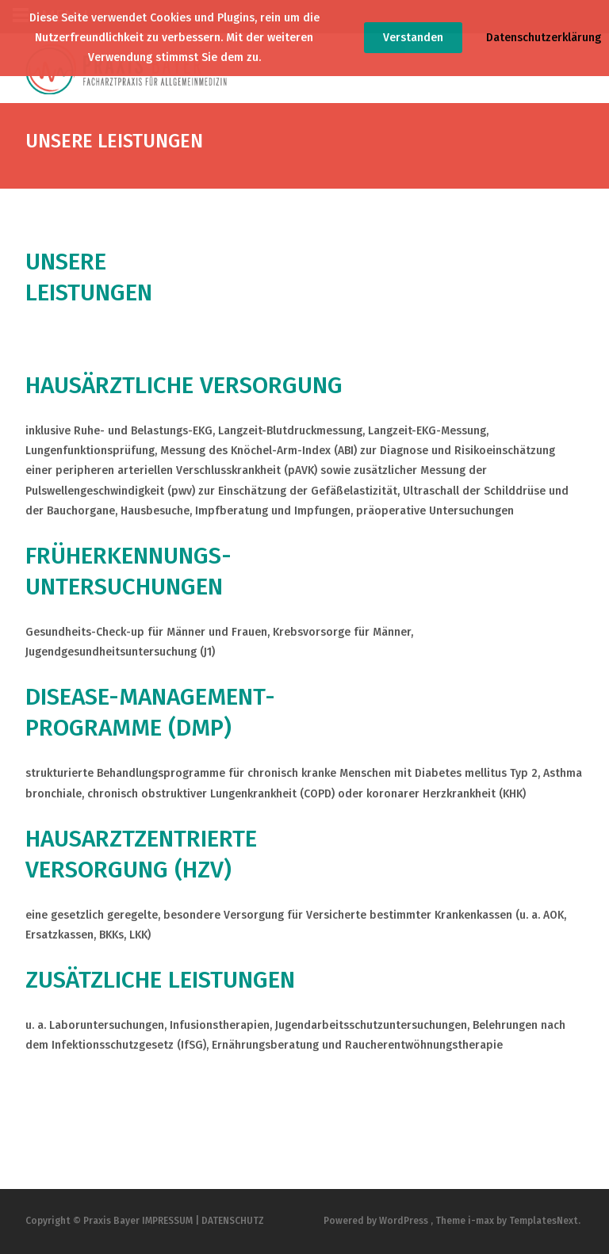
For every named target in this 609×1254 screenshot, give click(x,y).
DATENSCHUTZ (232, 1220)
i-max (482, 1220)
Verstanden (413, 37)
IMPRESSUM (167, 1220)
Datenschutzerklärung (543, 37)
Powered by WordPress (377, 1220)
